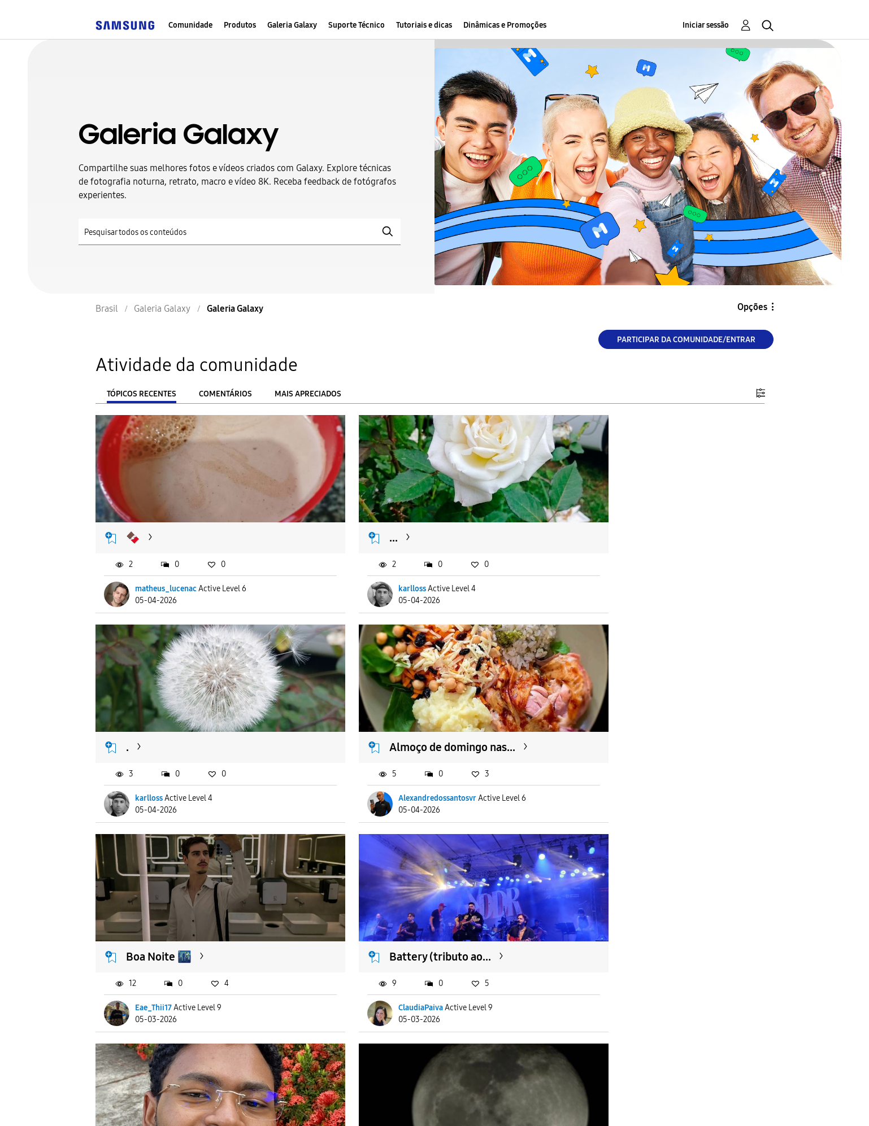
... (361, 524)
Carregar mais (136, 1034)
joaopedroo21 (160, 966)
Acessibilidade (145, 1103)
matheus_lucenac (166, 574)
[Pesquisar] (240, 232)
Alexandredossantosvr (175, 770)
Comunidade (190, 25)
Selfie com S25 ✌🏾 (171, 915)
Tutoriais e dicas (424, 25)
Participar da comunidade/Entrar (686, 339)
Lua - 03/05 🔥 (394, 915)
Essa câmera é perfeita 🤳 (652, 915)
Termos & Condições (258, 1103)
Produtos (240, 25)
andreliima (385, 966)
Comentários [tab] (225, 394)
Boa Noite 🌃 (390, 719)
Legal (440, 1103)
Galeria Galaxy (292, 25)
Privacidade (365, 1103)
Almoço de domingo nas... (190, 719)
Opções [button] (752, 307)
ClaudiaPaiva (619, 770)
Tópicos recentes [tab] (141, 394)
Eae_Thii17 (384, 770)
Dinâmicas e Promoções (504, 25)
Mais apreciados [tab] (308, 394)
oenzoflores (617, 966)
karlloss (380, 574)
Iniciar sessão (706, 25)
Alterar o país (519, 1102)
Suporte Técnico (356, 25)
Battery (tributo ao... (638, 719)
